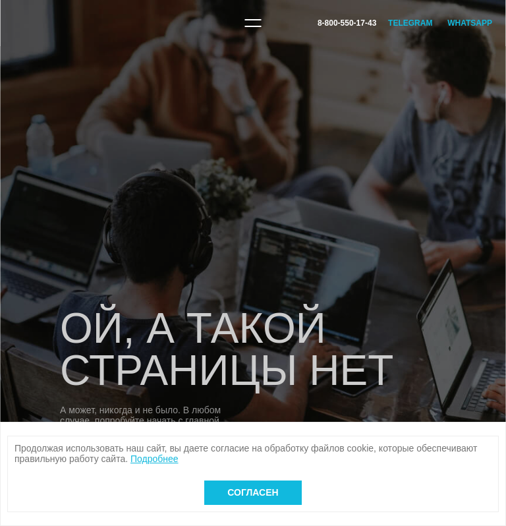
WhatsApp (469, 23)
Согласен (252, 492)
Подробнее (154, 458)
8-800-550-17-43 (347, 23)
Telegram (410, 23)
